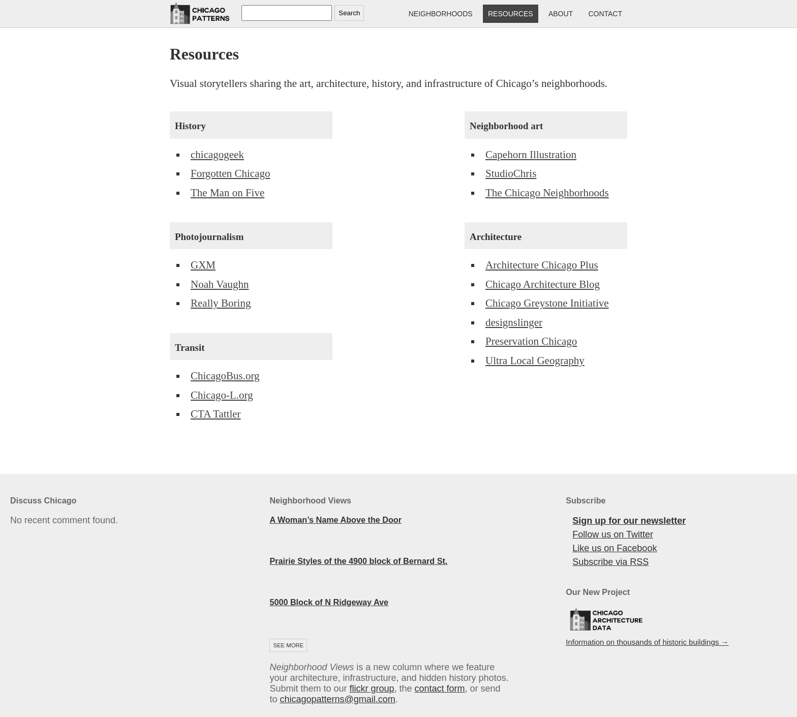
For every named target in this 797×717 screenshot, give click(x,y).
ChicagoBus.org (225, 376)
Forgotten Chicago (230, 173)
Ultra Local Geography (535, 360)
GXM (203, 265)
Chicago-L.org (222, 395)
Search (349, 13)
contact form (440, 688)
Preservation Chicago (531, 341)
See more (288, 645)
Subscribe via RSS (610, 562)
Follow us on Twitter (612, 534)
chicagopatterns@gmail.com (337, 699)
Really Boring (221, 303)
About (560, 14)
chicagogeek (217, 154)
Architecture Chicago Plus (541, 265)
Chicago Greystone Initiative (547, 303)
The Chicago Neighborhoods (547, 193)
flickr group (371, 688)
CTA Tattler (216, 414)
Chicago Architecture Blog (542, 284)
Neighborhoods (441, 14)
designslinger (513, 322)
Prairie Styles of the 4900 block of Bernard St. (358, 560)
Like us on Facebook (614, 548)
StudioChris (510, 173)
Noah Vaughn (220, 284)
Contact (605, 14)
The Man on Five (227, 193)
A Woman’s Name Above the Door (335, 519)
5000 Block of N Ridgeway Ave (328, 602)
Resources (510, 14)
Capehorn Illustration (530, 154)
